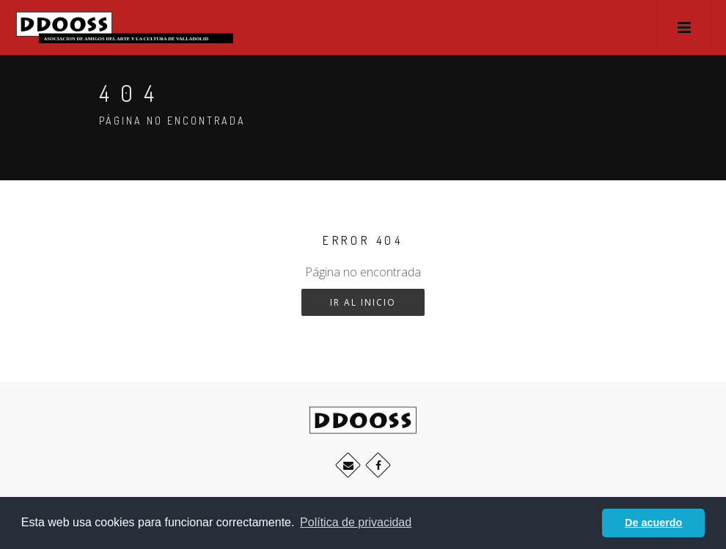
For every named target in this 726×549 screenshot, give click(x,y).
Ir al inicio (363, 302)
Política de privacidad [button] (355, 522)
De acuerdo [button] (653, 522)
